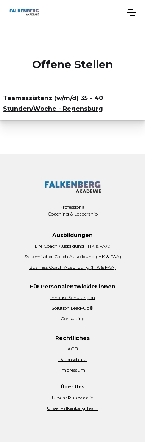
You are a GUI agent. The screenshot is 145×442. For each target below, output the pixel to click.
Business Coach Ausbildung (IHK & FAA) (72, 267)
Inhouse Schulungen (72, 297)
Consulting (73, 318)
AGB (72, 349)
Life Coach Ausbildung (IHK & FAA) (73, 246)
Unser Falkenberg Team (72, 408)
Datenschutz (72, 359)
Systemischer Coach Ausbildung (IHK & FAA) (72, 256)
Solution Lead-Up (72, 308)
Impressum (72, 370)
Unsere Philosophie (72, 397)
